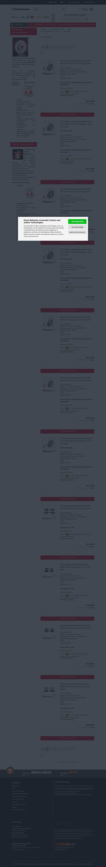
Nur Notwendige (77, 227)
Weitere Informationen (77, 232)
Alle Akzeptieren (77, 221)
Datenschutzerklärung (31, 236)
